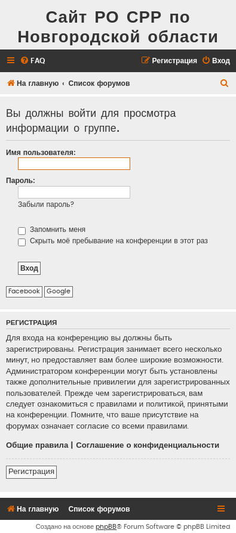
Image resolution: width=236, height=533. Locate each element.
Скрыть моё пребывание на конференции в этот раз (113, 240)
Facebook (24, 291)
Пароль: (20, 180)
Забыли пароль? (46, 204)
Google (59, 291)
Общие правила (37, 445)
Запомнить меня (51, 229)
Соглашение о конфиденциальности (147, 445)
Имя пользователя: (41, 152)
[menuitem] (32, 61)
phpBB (106, 526)
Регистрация (31, 471)
